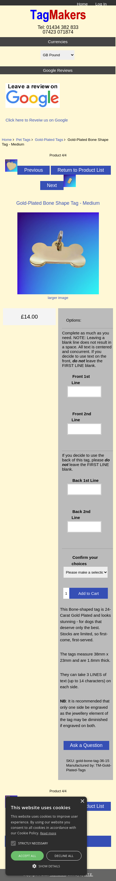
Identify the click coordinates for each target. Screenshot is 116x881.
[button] (46, 865)
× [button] (82, 801)
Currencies (57, 41)
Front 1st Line (81, 379)
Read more (48, 833)
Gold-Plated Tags (49, 140)
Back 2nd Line (81, 514)
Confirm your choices (85, 560)
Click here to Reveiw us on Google (36, 120)
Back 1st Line (85, 480)
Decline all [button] (64, 856)
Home (82, 4)
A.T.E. (88, 875)
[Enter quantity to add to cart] (66, 593)
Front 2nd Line (81, 416)
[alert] (46, 836)
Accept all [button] (27, 856)
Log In (101, 4)
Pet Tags (23, 140)
